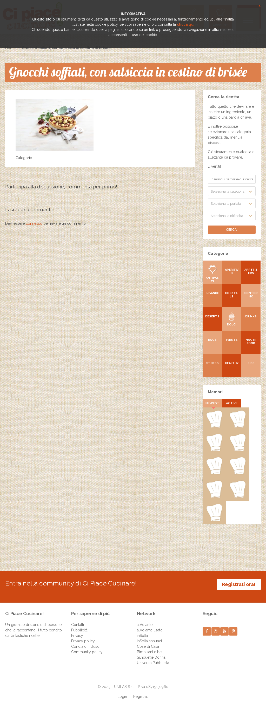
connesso (34, 223)
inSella (142, 630)
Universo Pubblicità (153, 658)
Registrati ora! (238, 584)
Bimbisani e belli (150, 647)
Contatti (77, 619)
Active (231, 403)
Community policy (87, 647)
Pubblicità (79, 625)
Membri (215, 392)
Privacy (77, 630)
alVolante (144, 619)
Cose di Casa (148, 641)
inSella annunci (149, 636)
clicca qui (186, 24)
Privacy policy (83, 636)
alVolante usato (150, 625)
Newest (212, 403)
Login (122, 691)
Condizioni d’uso (85, 641)
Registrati (141, 691)
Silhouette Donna (151, 652)
